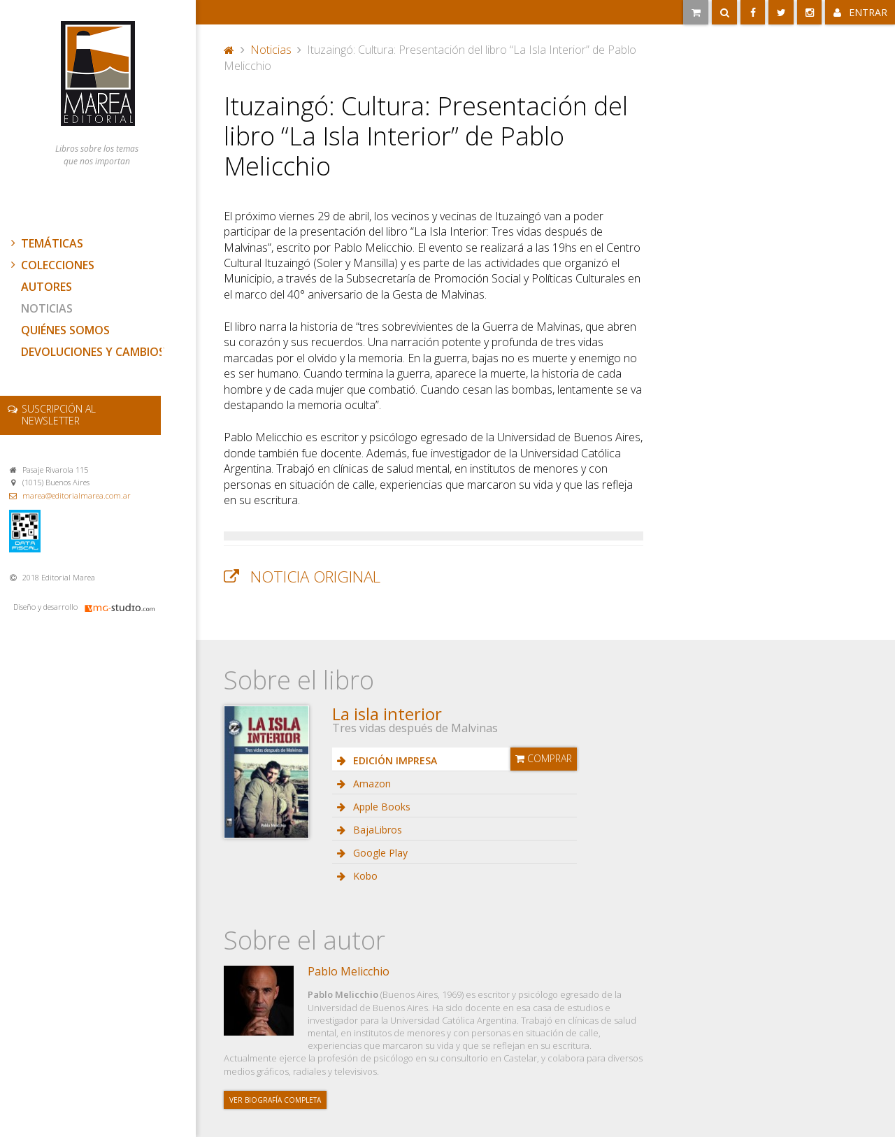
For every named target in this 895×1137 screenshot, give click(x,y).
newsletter (59, 414)
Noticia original (315, 576)
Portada (229, 49)
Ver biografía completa (275, 1100)
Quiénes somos (65, 330)
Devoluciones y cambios (93, 351)
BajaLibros (376, 829)
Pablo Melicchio (348, 971)
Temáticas (45, 243)
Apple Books (380, 806)
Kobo (364, 875)
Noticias (47, 308)
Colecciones (51, 265)
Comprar (543, 758)
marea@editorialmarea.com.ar (76, 495)
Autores (46, 286)
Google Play (379, 852)
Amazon (370, 783)
